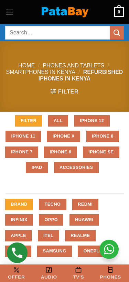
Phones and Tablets (73, 65)
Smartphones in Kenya (40, 72)
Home (26, 65)
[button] (9, 11)
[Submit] (117, 32)
